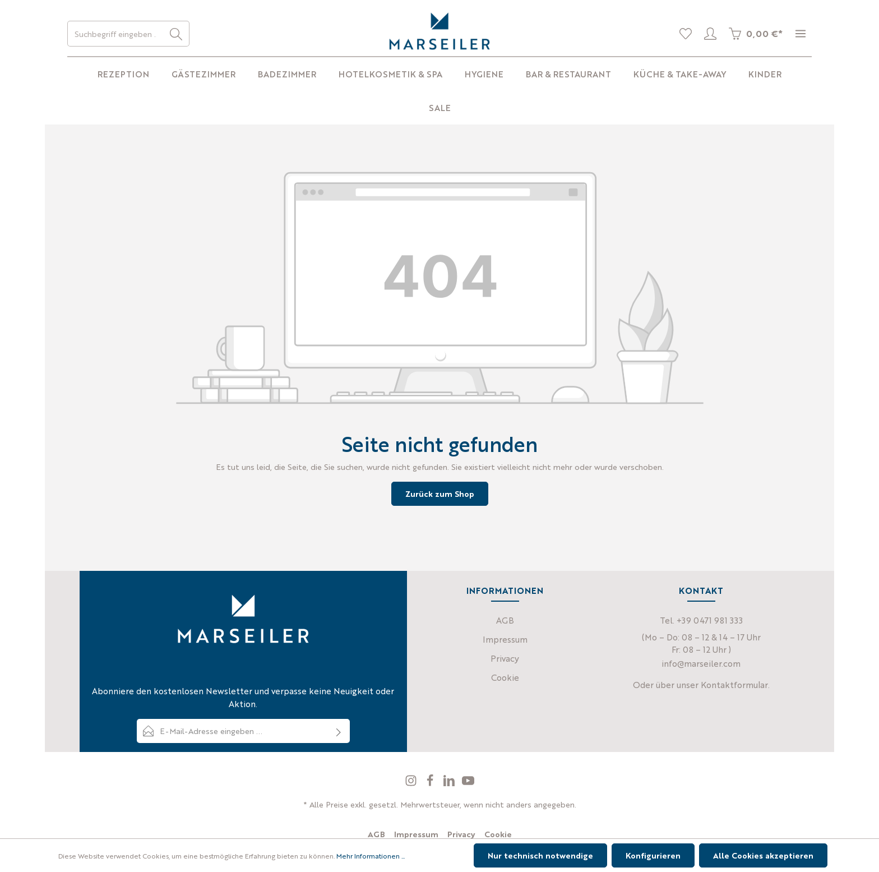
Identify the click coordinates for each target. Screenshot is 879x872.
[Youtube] (468, 783)
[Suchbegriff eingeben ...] (115, 34)
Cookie (505, 677)
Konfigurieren (653, 855)
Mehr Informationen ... (370, 855)
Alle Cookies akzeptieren (763, 855)
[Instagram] (412, 783)
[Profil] (710, 33)
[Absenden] (339, 731)
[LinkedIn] (450, 783)
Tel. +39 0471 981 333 (701, 620)
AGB (505, 620)
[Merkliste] (685, 33)
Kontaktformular (734, 684)
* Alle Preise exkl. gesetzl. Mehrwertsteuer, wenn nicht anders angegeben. (439, 804)
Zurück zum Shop (439, 493)
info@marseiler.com (701, 663)
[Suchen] (176, 34)
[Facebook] (431, 783)
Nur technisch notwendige (540, 855)
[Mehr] (800, 33)
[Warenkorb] (755, 33)
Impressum (505, 639)
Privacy (505, 658)
